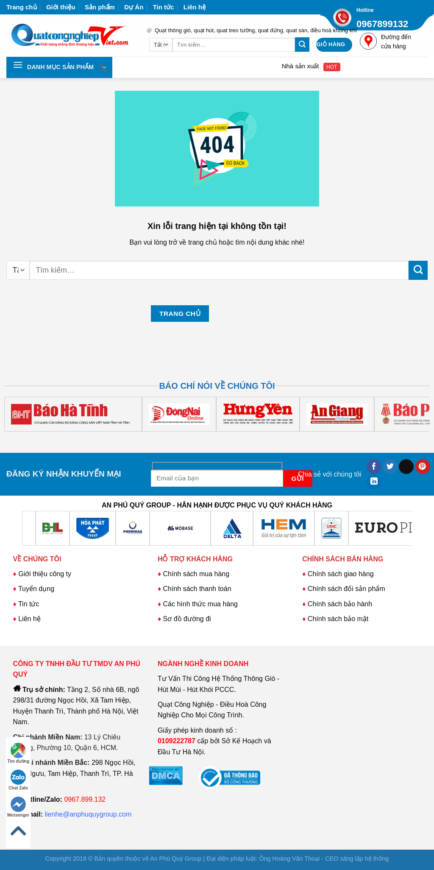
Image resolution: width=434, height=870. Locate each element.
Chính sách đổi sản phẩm (346, 588)
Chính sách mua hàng (195, 573)
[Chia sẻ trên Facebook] (374, 466)
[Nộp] (302, 44)
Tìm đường (18, 753)
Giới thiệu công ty (44, 573)
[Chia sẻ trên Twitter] (390, 466)
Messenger (18, 807)
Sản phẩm (100, 7)
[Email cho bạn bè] (406, 466)
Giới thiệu (60, 7)
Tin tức (163, 7)
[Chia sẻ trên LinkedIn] (374, 481)
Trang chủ (21, 7)
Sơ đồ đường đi (187, 618)
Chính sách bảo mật (338, 618)
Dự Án (133, 7)
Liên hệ (195, 7)
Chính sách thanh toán (197, 588)
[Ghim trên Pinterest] (422, 466)
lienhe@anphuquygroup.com (88, 814)
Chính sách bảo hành (340, 604)
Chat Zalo (18, 780)
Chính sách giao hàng (341, 573)
